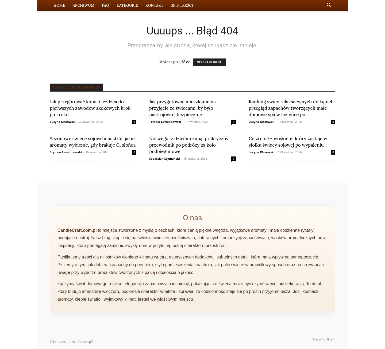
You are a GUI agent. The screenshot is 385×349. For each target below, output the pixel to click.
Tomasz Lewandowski (165, 122)
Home (59, 5)
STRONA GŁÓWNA (209, 62)
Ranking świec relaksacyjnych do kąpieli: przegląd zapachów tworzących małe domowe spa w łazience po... (292, 108)
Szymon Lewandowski (66, 152)
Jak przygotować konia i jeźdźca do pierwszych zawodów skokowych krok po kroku (90, 108)
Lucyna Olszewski (63, 122)
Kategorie (127, 5)
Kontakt (154, 5)
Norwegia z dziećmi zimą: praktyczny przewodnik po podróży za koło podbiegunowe (188, 145)
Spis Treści (182, 5)
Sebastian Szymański (164, 158)
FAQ (105, 5)
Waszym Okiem (323, 339)
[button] (328, 5)
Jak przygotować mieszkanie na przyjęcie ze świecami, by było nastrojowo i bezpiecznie (182, 108)
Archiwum (83, 5)
